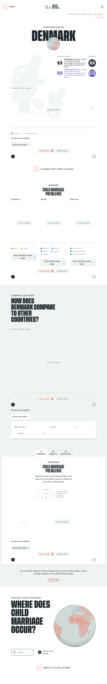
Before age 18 (44, 151)
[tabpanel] (53, 510)
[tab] (41, 453)
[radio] (44, 150)
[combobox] (29, 427)
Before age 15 (62, 151)
